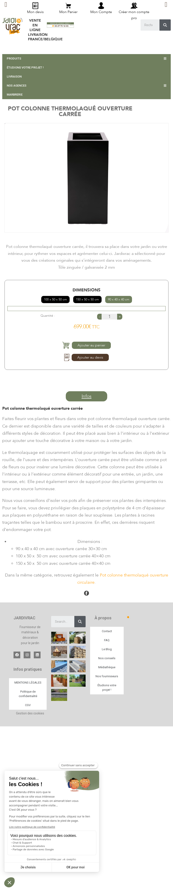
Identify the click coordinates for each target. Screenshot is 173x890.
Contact (107, 631)
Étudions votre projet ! (107, 687)
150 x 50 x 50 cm (87, 299)
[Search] (80, 621)
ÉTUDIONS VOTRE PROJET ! (25, 67)
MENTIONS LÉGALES (27, 682)
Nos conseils (106, 658)
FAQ (106, 640)
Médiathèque (106, 667)
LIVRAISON (14, 76)
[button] (86, 396)
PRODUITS (86, 58)
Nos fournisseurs (107, 676)
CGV (28, 705)
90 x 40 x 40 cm (118, 299)
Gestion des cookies (30, 713)
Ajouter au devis (90, 357)
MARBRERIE (15, 94)
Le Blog (107, 649)
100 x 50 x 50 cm (55, 299)
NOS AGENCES (86, 85)
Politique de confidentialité (28, 694)
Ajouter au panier (91, 345)
